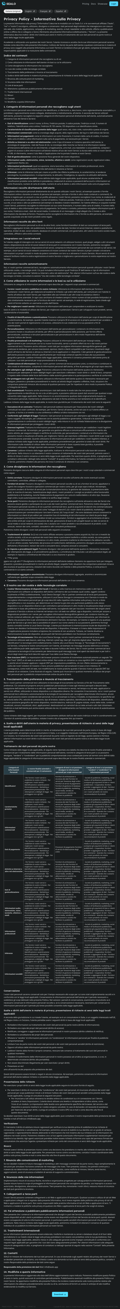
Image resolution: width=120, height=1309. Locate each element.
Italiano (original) (13, 11)
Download (60, 1294)
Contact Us (32, 1307)
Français (45, 11)
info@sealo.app (34, 1118)
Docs (93, 3)
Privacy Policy (7, 1307)
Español (61, 11)
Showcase (102, 3)
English (30, 11)
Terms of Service (20, 1307)
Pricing (85, 3)
